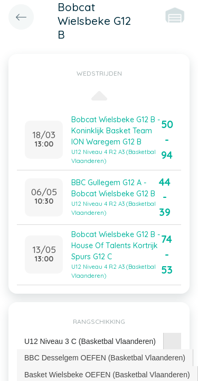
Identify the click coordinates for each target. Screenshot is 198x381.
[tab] (90, 341)
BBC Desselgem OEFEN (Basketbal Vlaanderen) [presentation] (104, 357)
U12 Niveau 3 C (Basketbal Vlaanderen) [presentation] (90, 341)
